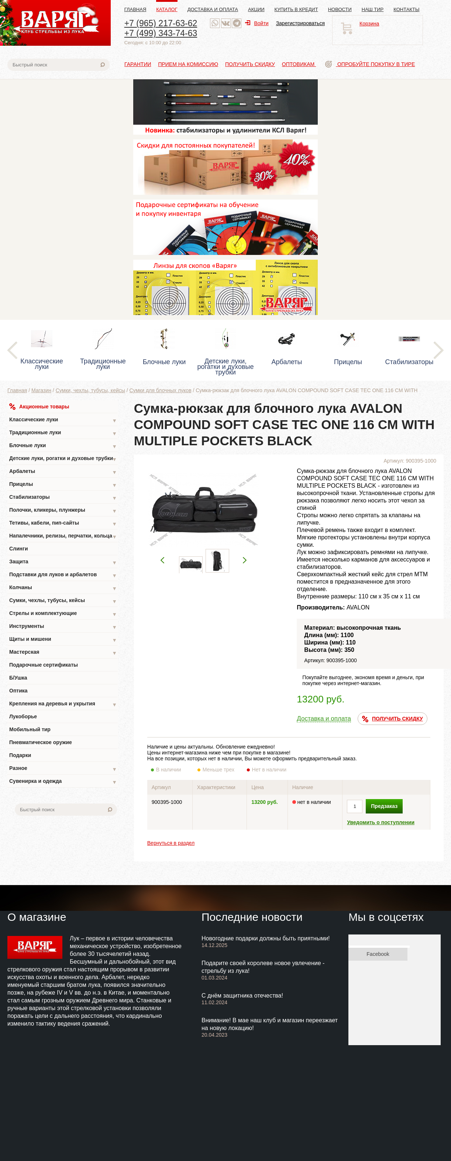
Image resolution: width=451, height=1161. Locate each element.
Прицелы (63, 485)
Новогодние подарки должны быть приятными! (266, 938)
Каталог (166, 9)
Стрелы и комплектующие (63, 614)
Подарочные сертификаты (43, 665)
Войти (256, 23)
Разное (63, 769)
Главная (135, 9)
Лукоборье (23, 716)
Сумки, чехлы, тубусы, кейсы (90, 390)
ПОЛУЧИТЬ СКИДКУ (392, 719)
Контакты (406, 9)
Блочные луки (63, 446)
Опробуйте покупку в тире (370, 64)
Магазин (41, 390)
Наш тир (373, 9)
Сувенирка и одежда (63, 782)
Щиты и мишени (63, 640)
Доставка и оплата (212, 9)
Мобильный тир (30, 729)
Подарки (20, 755)
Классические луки (63, 420)
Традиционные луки (63, 433)
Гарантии (137, 64)
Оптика (18, 691)
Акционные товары (39, 406)
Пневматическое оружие (40, 742)
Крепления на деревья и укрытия (63, 704)
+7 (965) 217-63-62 (160, 23)
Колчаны (63, 588)
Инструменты (63, 627)
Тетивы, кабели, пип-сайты (63, 524)
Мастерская (63, 653)
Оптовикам (299, 64)
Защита (63, 562)
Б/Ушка (18, 678)
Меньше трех (220, 769)
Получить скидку (250, 64)
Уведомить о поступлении (380, 822)
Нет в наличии (269, 769)
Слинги (18, 549)
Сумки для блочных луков (161, 390)
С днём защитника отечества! (242, 995)
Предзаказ (384, 806)
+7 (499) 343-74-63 (160, 33)
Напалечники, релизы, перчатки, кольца (63, 536)
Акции (256, 9)
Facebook (377, 954)
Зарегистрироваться (300, 23)
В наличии (173, 769)
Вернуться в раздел (170, 843)
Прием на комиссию (188, 64)
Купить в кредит (296, 9)
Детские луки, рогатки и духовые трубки (63, 459)
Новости (340, 9)
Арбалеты (63, 472)
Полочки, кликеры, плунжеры (63, 511)
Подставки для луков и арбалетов (63, 575)
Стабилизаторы (63, 498)
